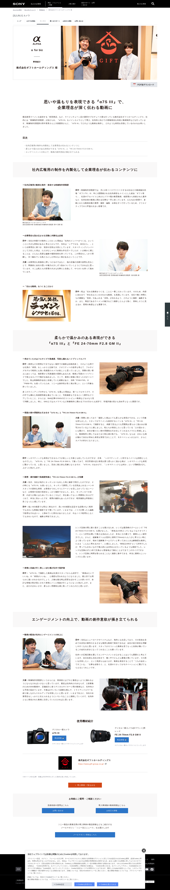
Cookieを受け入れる (108, 884)
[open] (153, 4)
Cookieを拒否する (85, 884)
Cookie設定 (60, 884)
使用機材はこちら (166, 314)
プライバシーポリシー (59, 879)
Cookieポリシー (51, 877)
